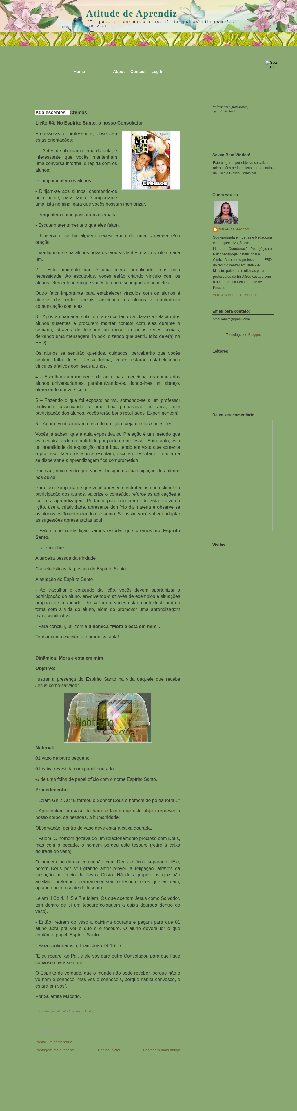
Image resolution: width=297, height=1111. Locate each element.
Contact (137, 71)
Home (79, 71)
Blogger (254, 335)
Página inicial (109, 1050)
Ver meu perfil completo (235, 295)
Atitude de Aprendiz (132, 13)
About (119, 71)
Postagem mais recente (55, 1050)
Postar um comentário (53, 1042)
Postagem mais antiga (161, 1050)
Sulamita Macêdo (234, 229)
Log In (157, 71)
